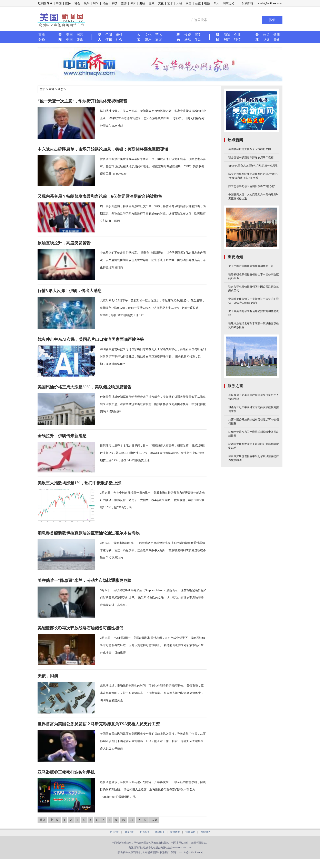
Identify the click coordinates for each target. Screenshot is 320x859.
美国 (69, 34)
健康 (151, 3)
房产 (227, 39)
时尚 (96, 3)
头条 (41, 39)
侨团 (109, 34)
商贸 (227, 34)
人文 (138, 37)
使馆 (109, 39)
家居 (188, 3)
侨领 (119, 34)
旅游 (124, 3)
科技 (114, 3)
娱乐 (87, 3)
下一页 (142, 819)
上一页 (54, 819)
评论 (80, 39)
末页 (154, 819)
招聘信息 (190, 832)
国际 (68, 3)
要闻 (60, 37)
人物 (179, 3)
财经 (142, 3)
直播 (41, 34)
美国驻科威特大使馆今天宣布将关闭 (249, 149)
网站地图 (205, 832)
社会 (77, 3)
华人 (216, 3)
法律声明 (175, 832)
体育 (133, 3)
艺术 (170, 3)
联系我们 (129, 832)
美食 (276, 39)
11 (131, 819)
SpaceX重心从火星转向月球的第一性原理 (253, 165)
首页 (42, 819)
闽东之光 (228, 3)
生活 (198, 39)
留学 (198, 34)
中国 (59, 3)
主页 (43, 89)
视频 (207, 3)
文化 (161, 3)
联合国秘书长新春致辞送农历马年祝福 (250, 157)
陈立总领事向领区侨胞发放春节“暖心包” (251, 186)
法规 (187, 39)
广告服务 (145, 832)
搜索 (272, 20)
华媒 (266, 39)
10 (123, 819)
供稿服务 (160, 832)
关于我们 (114, 832)
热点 (266, 34)
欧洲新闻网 (45, 3)
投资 (187, 34)
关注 (257, 37)
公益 (198, 3)
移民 (178, 37)
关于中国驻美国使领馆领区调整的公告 (250, 266)
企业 (237, 34)
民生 (105, 3)
